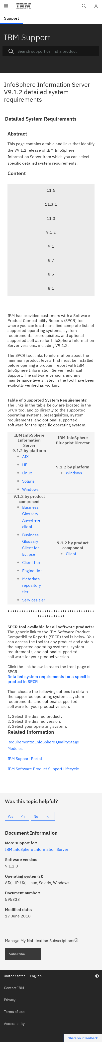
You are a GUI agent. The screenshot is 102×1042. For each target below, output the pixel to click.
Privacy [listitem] (9, 999)
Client (71, 553)
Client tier (31, 562)
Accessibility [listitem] (14, 1023)
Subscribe (17, 954)
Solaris (28, 481)
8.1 (51, 288)
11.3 (51, 218)
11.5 (51, 190)
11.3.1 (51, 204)
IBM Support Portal (24, 758)
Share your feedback (83, 1038)
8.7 (51, 260)
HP (24, 464)
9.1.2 (51, 232)
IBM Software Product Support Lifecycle (43, 768)
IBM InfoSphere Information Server (36, 849)
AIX (25, 456)
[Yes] (17, 816)
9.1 (51, 246)
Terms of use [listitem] (14, 1011)
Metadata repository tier (31, 585)
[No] (43, 816)
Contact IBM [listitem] (14, 988)
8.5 (51, 274)
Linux (27, 472)
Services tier (33, 599)
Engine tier (32, 570)
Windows (30, 489)
